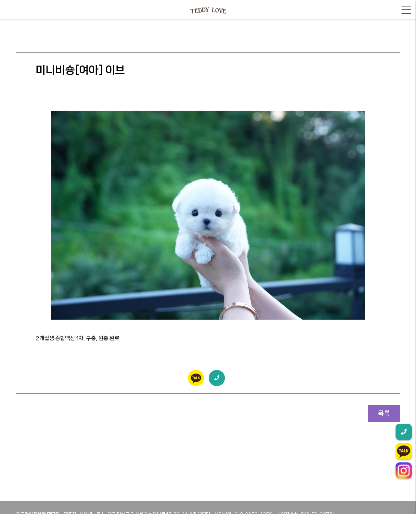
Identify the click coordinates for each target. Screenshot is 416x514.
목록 (384, 413)
